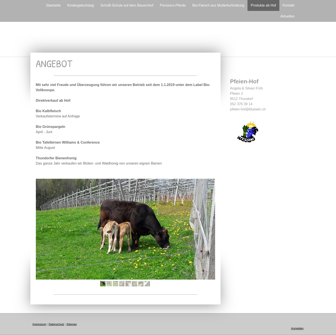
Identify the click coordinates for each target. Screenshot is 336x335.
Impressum (39, 324)
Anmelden (297, 328)
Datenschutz (56, 324)
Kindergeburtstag (80, 5)
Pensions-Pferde (173, 5)
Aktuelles (287, 16)
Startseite (53, 5)
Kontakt (288, 5)
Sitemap (71, 324)
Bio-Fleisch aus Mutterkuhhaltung (218, 5)
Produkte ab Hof (263, 5)
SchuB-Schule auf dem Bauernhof (126, 5)
